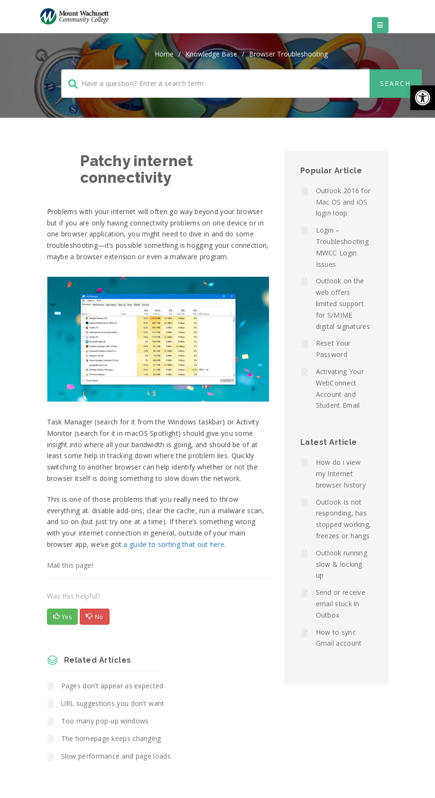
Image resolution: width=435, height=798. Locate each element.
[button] (422, 97)
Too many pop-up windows (105, 720)
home (164, 53)
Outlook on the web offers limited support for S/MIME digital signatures (343, 303)
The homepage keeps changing (111, 738)
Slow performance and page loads (116, 755)
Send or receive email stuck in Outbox (341, 604)
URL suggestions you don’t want (113, 703)
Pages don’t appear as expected (112, 685)
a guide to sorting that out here (173, 544)
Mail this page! (70, 565)
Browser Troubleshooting (288, 53)
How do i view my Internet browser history (341, 473)
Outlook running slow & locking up (342, 564)
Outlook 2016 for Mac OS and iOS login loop (343, 202)
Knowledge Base (211, 53)
